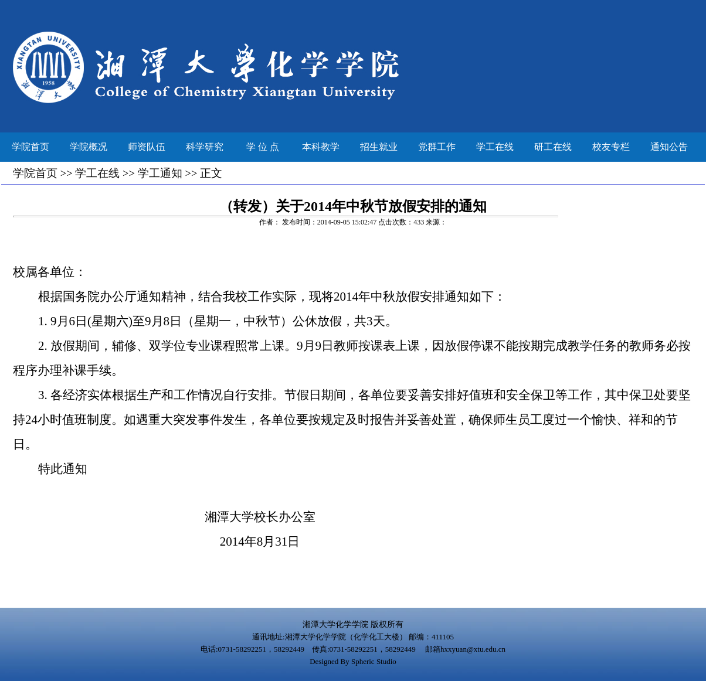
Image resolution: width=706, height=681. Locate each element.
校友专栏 (611, 147)
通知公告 (669, 147)
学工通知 (160, 173)
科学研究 (204, 147)
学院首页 (30, 147)
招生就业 (379, 147)
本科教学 (321, 147)
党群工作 (437, 147)
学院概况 (88, 147)
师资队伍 (146, 147)
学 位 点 (262, 147)
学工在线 (495, 147)
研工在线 (553, 147)
